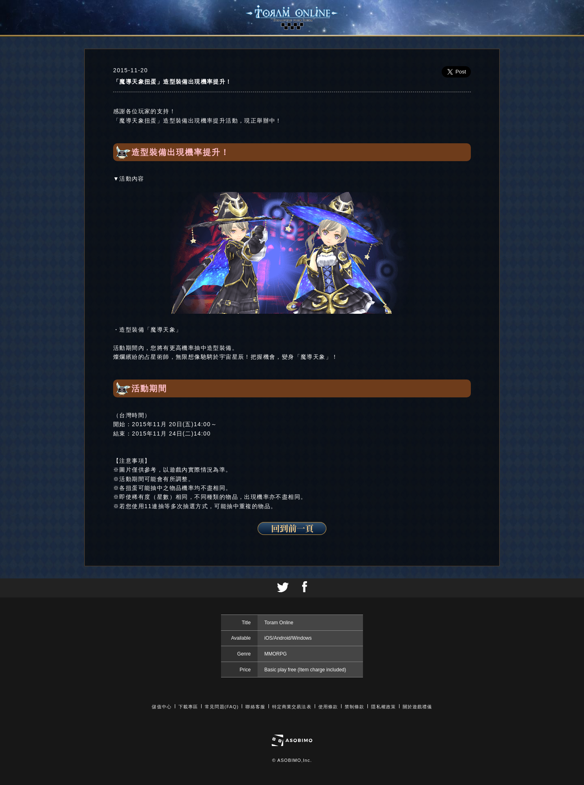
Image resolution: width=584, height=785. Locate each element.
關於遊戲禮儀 (417, 706)
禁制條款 (354, 706)
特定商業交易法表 (291, 706)
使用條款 (328, 706)
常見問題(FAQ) (221, 706)
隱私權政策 (383, 706)
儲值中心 (161, 706)
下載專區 (188, 706)
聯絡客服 (255, 706)
